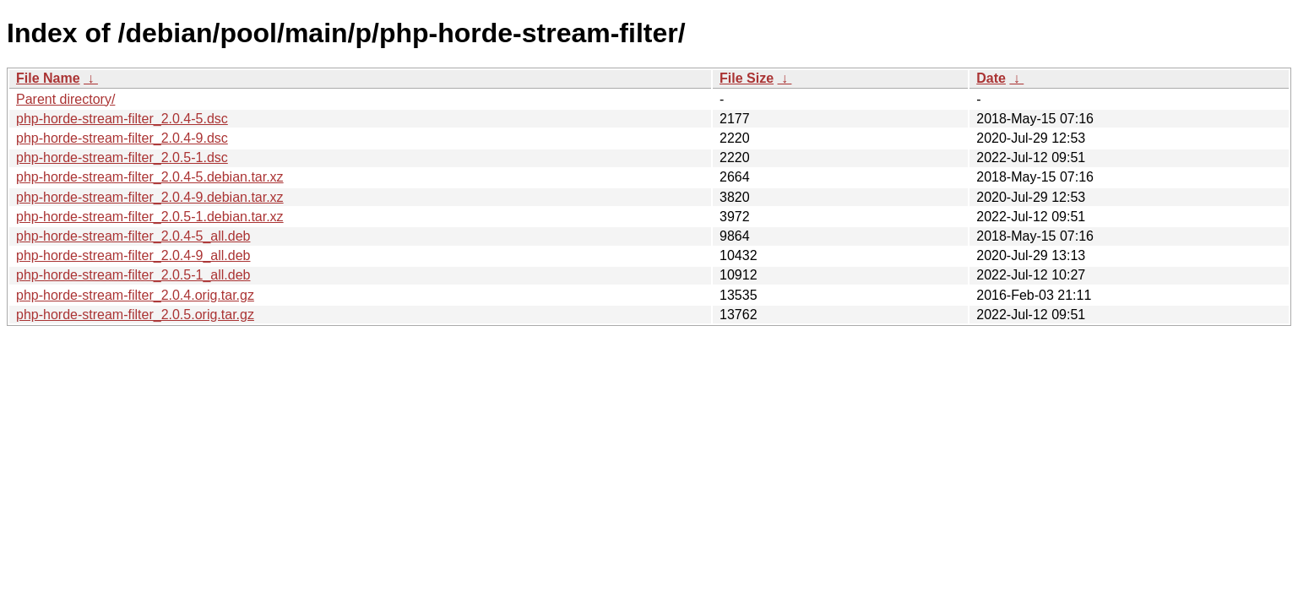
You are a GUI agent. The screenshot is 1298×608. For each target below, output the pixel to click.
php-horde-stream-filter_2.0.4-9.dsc (122, 138)
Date (991, 78)
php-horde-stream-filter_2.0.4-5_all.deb (133, 236)
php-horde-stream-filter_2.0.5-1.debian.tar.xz (150, 216)
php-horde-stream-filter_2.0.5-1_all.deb (133, 275)
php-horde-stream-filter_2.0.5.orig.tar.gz (135, 314)
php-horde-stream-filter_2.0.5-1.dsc (122, 157)
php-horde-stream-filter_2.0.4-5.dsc (122, 118)
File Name (48, 78)
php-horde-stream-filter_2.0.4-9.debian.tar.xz (150, 197)
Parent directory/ (65, 99)
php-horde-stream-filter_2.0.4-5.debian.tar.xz (150, 177)
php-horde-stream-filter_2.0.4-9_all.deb (133, 255)
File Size (747, 78)
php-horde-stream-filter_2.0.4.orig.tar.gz (135, 295)
